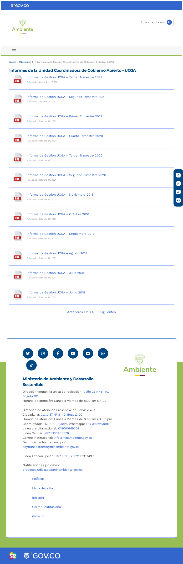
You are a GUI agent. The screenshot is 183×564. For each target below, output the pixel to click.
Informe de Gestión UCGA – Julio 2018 (55, 273)
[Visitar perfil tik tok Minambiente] (31, 364)
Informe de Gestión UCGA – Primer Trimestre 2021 (64, 116)
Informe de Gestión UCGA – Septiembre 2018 (60, 233)
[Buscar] (156, 22)
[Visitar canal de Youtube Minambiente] (73, 353)
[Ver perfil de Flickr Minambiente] (88, 353)
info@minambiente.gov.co (73, 437)
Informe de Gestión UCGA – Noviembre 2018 (60, 194)
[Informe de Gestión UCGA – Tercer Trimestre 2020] (17, 158)
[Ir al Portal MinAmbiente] (22, 26)
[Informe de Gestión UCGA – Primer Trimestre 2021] (17, 119)
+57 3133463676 (56, 433)
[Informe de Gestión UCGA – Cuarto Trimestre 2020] (17, 138)
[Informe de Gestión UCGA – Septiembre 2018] (17, 236)
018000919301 (68, 428)
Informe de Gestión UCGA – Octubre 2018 (58, 214)
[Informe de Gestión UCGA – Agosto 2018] (17, 256)
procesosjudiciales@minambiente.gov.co (53, 469)
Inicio (12, 62)
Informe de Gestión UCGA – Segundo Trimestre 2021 (66, 97)
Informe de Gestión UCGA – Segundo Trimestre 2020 (66, 175)
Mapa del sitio (42, 488)
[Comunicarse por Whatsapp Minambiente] (103, 353)
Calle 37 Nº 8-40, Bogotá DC (62, 414)
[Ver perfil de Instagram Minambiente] (43, 353)
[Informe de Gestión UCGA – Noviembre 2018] (17, 197)
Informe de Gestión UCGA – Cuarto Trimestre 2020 (65, 136)
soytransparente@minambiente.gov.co (51, 447)
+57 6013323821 (55, 424)
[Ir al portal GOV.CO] (20, 5)
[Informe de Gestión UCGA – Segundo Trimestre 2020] (17, 177)
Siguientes (108, 312)
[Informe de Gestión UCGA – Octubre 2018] (17, 216)
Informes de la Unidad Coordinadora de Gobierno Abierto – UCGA (74, 62)
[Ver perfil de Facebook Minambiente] (58, 353)
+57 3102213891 (97, 424)
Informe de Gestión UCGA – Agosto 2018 (57, 253)
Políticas (38, 478)
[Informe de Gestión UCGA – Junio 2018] (17, 295)
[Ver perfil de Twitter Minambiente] (28, 353)
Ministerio (25, 62)
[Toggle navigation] (13, 51)
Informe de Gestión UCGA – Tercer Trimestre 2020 (64, 155)
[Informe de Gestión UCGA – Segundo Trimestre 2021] (17, 99)
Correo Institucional (47, 507)
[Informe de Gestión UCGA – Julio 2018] (17, 275)
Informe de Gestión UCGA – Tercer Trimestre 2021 (64, 77)
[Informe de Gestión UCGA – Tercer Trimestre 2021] (17, 79)
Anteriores (75, 312)
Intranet (38, 497)
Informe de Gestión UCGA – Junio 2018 (56, 292)
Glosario (38, 516)
